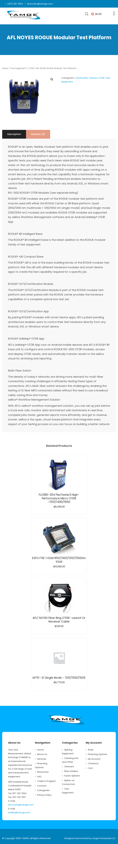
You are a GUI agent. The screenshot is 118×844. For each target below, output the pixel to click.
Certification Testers (86, 77)
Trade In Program (46, 780)
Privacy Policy (44, 794)
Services (41, 758)
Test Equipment (18, 67)
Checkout (93, 762)
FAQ (39, 775)
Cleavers (69, 765)
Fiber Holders (71, 770)
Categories (43, 789)
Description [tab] (14, 133)
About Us (42, 753)
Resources (43, 771)
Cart (90, 767)
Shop (90, 748)
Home (5, 67)
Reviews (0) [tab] (38, 133)
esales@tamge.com (19, 811)
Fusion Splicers (72, 774)
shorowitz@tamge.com (21, 803)
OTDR (31, 67)
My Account (94, 758)
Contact (41, 784)
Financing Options (97, 753)
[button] (52, 78)
